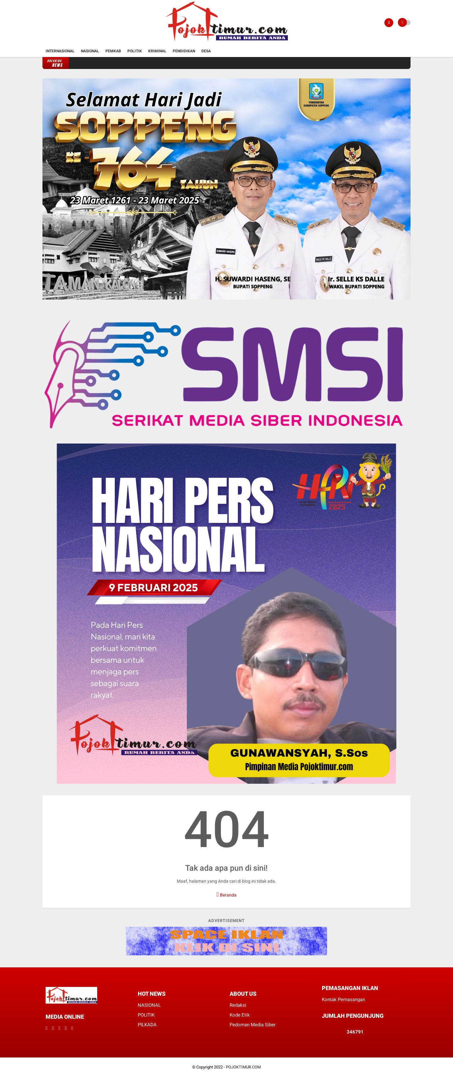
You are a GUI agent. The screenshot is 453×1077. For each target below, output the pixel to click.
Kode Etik (240, 1015)
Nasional (90, 51)
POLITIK (146, 1015)
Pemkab (113, 51)
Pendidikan (184, 51)
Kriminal (157, 51)
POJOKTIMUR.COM (243, 1067)
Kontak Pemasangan (343, 999)
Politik (134, 51)
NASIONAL (149, 1005)
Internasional (60, 51)
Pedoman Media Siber (253, 1025)
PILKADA (147, 1025)
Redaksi (238, 1005)
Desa (206, 51)
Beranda (226, 894)
